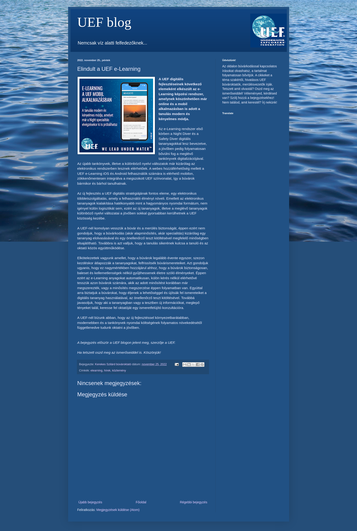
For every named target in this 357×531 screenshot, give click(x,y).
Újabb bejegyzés (90, 502)
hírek (107, 370)
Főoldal (141, 502)
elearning (96, 370)
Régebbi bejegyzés (193, 502)
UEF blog (104, 22)
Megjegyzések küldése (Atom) (118, 510)
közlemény (119, 370)
